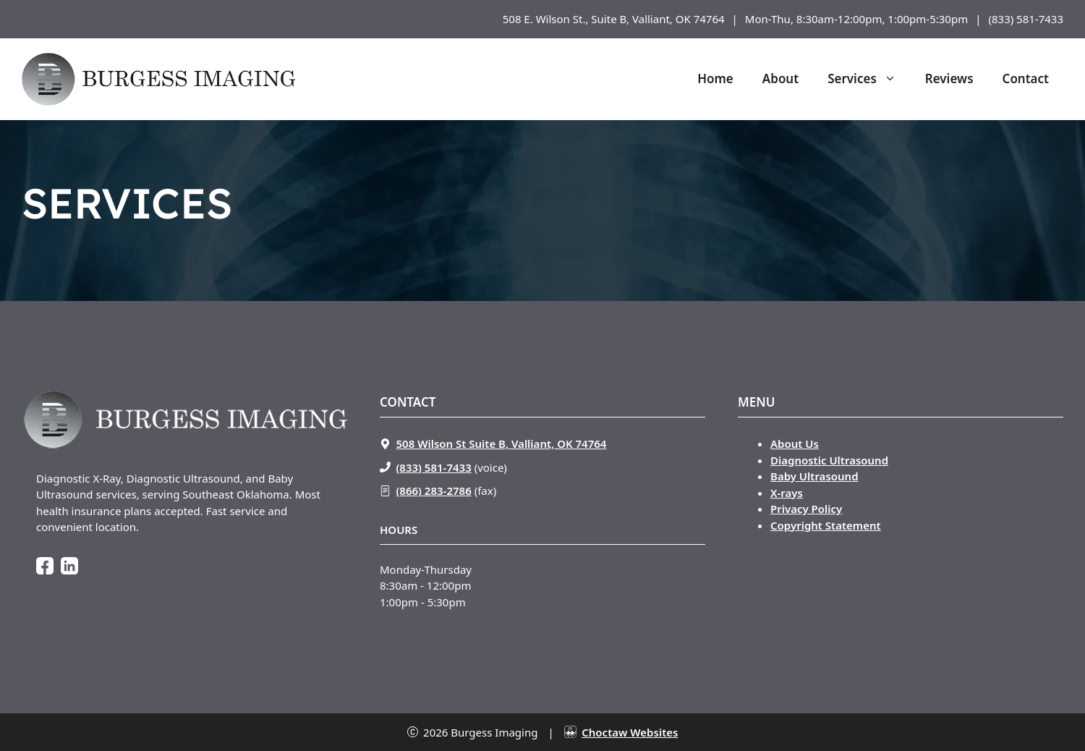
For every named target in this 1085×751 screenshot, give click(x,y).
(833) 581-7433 (1025, 19)
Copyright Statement (825, 525)
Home (715, 78)
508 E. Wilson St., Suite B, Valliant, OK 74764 (614, 19)
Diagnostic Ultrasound (829, 460)
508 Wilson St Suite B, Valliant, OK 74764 (501, 443)
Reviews (949, 78)
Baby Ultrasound (814, 476)
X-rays (786, 492)
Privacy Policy (806, 508)
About (780, 78)
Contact (1026, 78)
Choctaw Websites (630, 732)
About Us (794, 443)
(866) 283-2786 (434, 490)
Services (869, 79)
